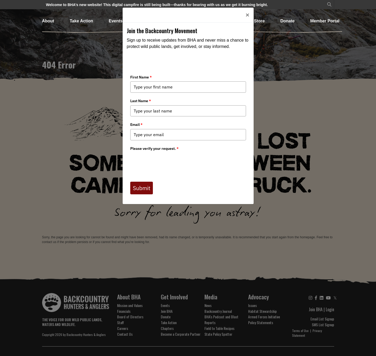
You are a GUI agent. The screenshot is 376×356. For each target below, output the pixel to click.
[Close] (247, 15)
